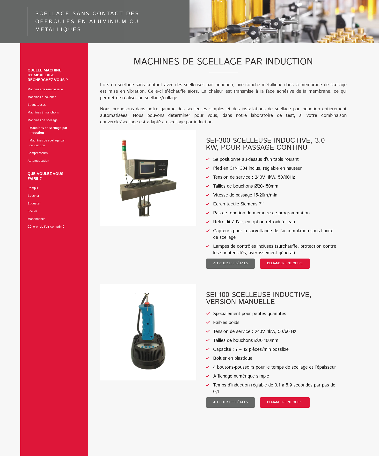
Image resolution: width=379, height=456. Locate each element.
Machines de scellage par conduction (47, 143)
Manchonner (36, 219)
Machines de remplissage (46, 89)
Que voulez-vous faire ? (54, 176)
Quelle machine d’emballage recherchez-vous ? (54, 75)
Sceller (32, 211)
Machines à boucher (43, 97)
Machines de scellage (44, 120)
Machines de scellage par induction (48, 130)
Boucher (33, 196)
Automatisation (38, 161)
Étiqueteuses (38, 105)
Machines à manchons (43, 112)
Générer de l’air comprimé (46, 226)
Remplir (33, 188)
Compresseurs (38, 153)
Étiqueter (34, 203)
